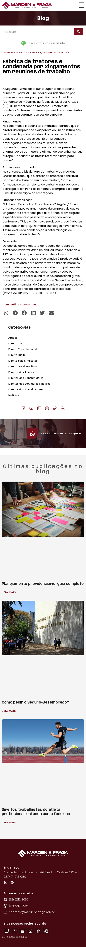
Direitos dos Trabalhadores (25, 389)
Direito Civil (15, 343)
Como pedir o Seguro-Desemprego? (35, 702)
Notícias (13, 395)
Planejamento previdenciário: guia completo (43, 584)
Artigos (13, 337)
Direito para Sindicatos (23, 360)
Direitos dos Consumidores (25, 378)
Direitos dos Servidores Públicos (29, 383)
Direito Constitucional (22, 349)
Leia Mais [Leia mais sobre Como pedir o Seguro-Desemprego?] (9, 711)
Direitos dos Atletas (21, 372)
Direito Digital (17, 355)
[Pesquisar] (78, 31)
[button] (6, 313)
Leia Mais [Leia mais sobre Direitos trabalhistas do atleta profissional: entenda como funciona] (9, 822)
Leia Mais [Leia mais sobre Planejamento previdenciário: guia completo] (9, 592)
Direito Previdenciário (22, 366)
